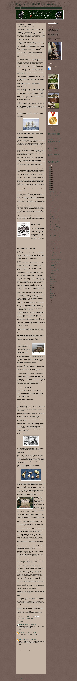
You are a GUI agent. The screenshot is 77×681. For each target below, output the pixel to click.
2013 (50, 189)
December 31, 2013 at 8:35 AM (30, 624)
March (51, 293)
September (52, 281)
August (51, 283)
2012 (50, 300)
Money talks (52, 206)
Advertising (34, 7)
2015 (50, 185)
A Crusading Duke (53, 267)
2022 (50, 173)
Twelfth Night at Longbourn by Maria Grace (54, 200)
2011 (50, 302)
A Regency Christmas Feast (55, 250)
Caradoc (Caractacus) (54, 275)
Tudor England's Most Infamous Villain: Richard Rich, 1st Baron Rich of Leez (54, 134)
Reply (20, 629)
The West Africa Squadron (53, 148)
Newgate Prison (53, 214)
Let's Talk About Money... (55, 216)
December (52, 191)
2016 (50, 183)
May (51, 289)
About (23, 7)
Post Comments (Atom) (25, 678)
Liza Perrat (21, 632)
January (52, 297)
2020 (50, 175)
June (51, 287)
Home (18, 7)
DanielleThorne (22, 639)
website (18, 609)
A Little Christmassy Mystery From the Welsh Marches (55, 244)
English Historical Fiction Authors (36, 4)
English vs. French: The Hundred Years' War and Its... (55, 230)
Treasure (32, 618)
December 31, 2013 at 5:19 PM (30, 632)
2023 (50, 171)
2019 (50, 177)
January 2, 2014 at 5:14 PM (31, 639)
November (52, 277)
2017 (50, 181)
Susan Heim (21, 624)
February (52, 295)
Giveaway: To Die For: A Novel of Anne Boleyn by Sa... (55, 236)
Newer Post (19, 676)
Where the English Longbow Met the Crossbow (54, 255)
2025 (50, 167)
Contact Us (28, 7)
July (51, 285)
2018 (50, 179)
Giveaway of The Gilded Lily (55, 252)
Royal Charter (22, 618)
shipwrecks (28, 618)
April (51, 291)
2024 (50, 169)
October (52, 279)
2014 (50, 187)
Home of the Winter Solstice (55, 224)
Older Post (43, 676)
